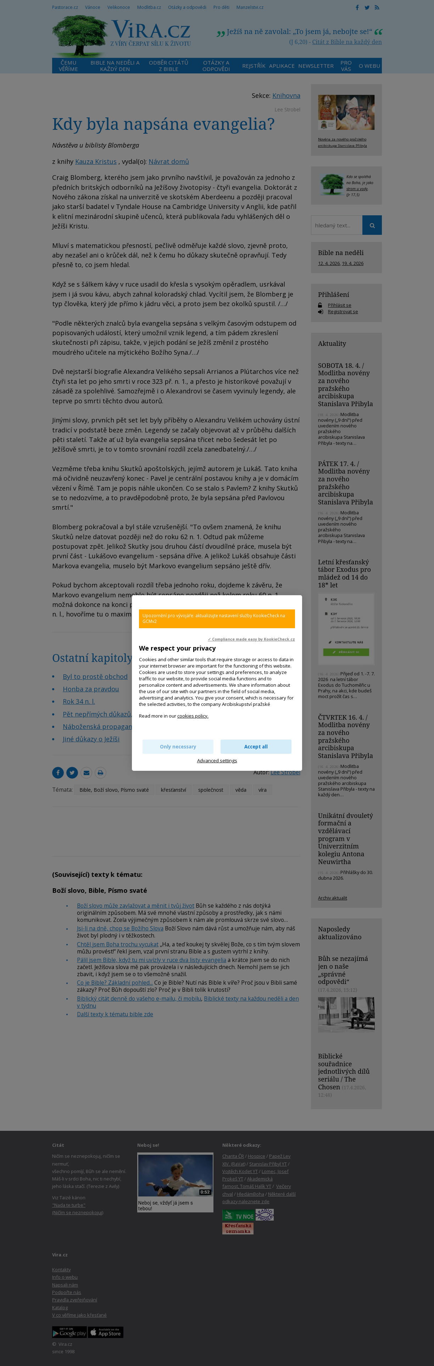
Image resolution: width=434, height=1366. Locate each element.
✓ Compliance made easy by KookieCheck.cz (251, 639)
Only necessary (178, 746)
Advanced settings (217, 760)
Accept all (256, 746)
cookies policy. (192, 716)
